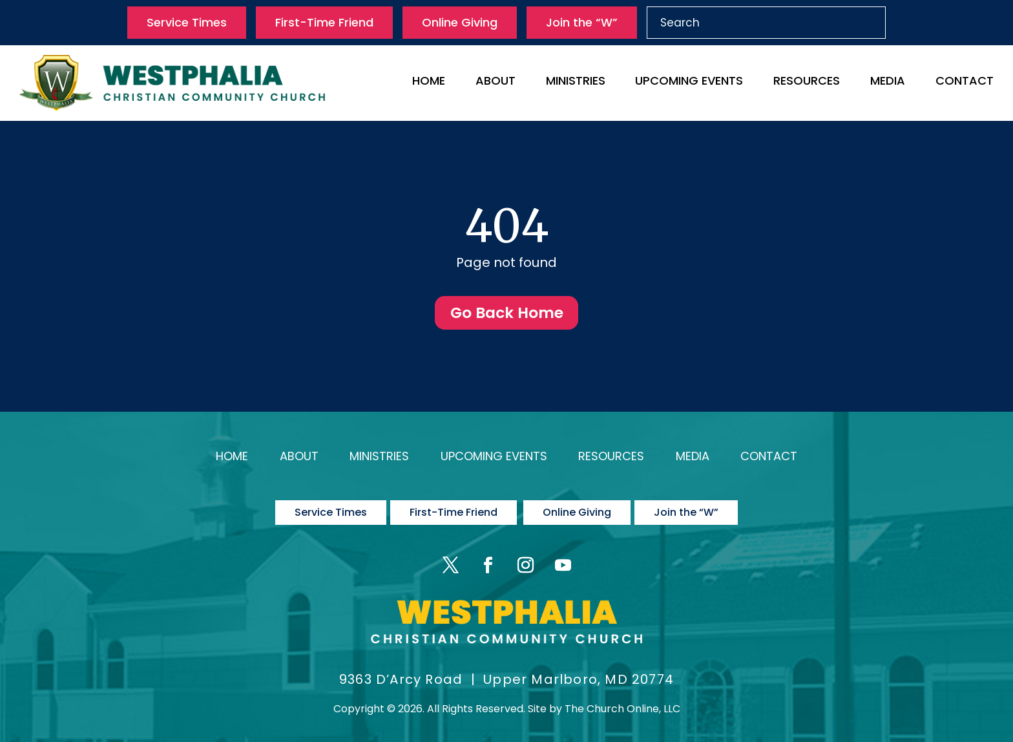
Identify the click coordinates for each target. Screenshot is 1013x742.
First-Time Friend (324, 22)
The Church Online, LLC (622, 701)
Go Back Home (506, 313)
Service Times (187, 22)
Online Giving (459, 22)
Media (887, 82)
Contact (964, 82)
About (495, 82)
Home (428, 82)
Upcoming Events (689, 82)
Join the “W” (582, 22)
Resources (806, 82)
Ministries (575, 82)
